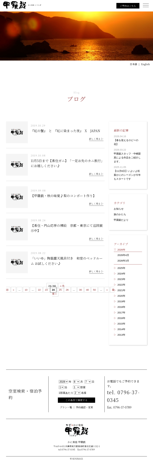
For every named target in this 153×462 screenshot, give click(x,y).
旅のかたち (120, 214)
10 (26, 290)
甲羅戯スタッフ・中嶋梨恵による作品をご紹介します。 (127, 157)
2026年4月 (123, 255)
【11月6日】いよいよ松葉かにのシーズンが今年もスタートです (127, 175)
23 (46, 290)
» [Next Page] (107, 290)
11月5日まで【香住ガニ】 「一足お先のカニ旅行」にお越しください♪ (67, 163)
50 (94, 290)
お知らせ (119, 208)
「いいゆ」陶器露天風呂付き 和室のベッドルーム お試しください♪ (67, 261)
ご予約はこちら (128, 5)
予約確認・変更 (84, 407)
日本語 (133, 64)
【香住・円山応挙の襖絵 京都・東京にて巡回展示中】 (67, 228)
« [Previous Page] (13, 290)
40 (87, 290)
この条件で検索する (76, 400)
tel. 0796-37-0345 (123, 396)
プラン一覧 (66, 407)
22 (39, 290)
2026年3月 (123, 260)
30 (80, 290)
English (145, 64)
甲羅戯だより (121, 219)
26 (67, 290)
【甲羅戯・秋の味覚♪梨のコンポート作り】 (63, 195)
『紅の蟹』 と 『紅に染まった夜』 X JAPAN (67, 130)
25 (60, 290)
